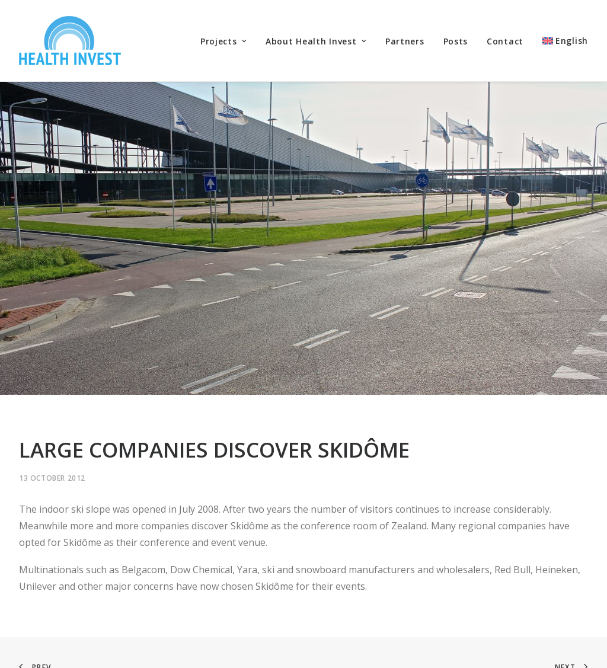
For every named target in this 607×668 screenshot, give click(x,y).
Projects (223, 41)
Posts (455, 41)
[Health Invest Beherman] (70, 40)
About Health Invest (316, 41)
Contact (505, 41)
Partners (404, 41)
